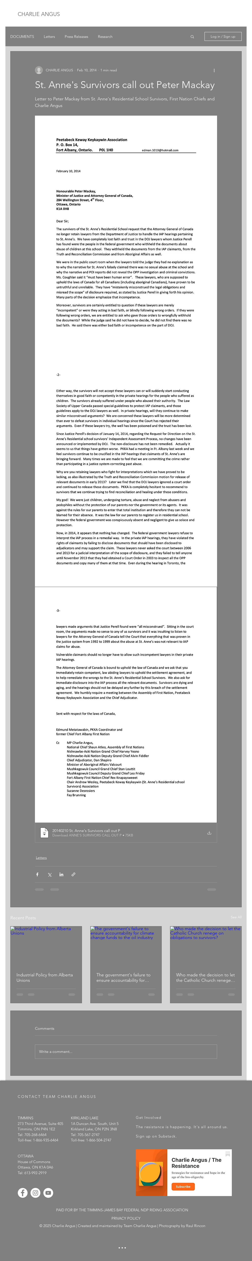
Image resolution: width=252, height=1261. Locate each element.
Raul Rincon (195, 1225)
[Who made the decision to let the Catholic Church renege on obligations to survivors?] (205, 946)
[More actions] (214, 70)
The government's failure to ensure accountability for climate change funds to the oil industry (123, 977)
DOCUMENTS (22, 36)
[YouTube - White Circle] (48, 1193)
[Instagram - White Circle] (35, 1193)
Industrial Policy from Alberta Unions (44, 977)
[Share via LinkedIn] (61, 874)
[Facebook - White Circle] (23, 1193)
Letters (49, 36)
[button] (192, 36)
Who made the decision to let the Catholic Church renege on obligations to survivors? (205, 977)
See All (236, 917)
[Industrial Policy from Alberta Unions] (46, 946)
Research (105, 36)
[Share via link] (73, 874)
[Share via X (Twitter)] (49, 874)
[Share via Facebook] (37, 874)
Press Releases (76, 36)
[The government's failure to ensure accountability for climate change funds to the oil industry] (126, 946)
